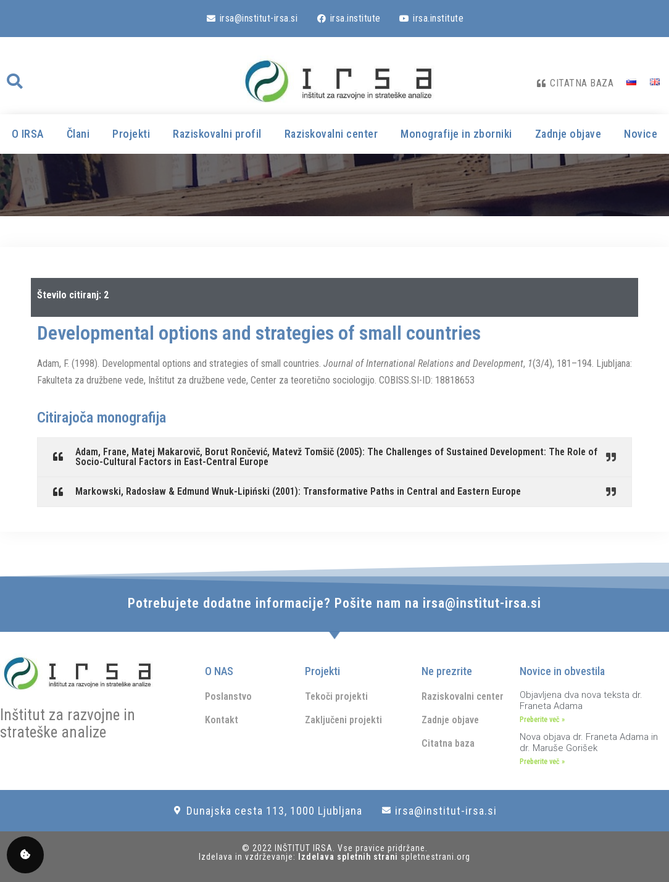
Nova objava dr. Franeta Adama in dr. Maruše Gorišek (589, 742)
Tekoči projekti (336, 696)
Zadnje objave (568, 133)
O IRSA (28, 133)
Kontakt (221, 720)
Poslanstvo (228, 696)
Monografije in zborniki (456, 133)
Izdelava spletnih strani (349, 857)
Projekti (131, 133)
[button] (14, 81)
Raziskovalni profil (217, 133)
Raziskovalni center (331, 133)
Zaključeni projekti (343, 720)
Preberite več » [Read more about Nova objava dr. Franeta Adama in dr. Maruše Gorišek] (542, 761)
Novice (640, 133)
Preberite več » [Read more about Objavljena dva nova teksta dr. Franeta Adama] (542, 719)
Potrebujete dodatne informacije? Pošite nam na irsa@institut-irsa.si (334, 603)
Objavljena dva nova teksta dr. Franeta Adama (581, 700)
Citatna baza (448, 743)
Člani (78, 133)
